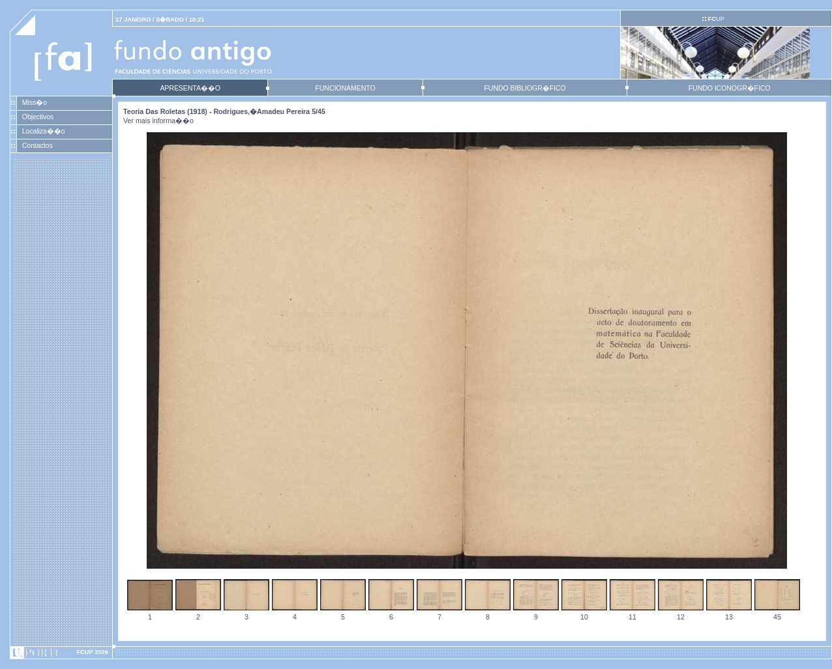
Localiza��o (43, 131)
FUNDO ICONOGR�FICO (730, 88)
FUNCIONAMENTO (345, 88)
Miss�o (34, 102)
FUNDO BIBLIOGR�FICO (524, 88)
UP (715, 19)
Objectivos (37, 117)
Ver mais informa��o (158, 120)
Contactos (37, 145)
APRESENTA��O (190, 88)
